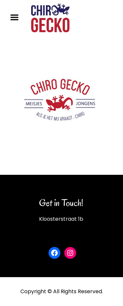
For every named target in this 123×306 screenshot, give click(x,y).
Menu (17, 17)
